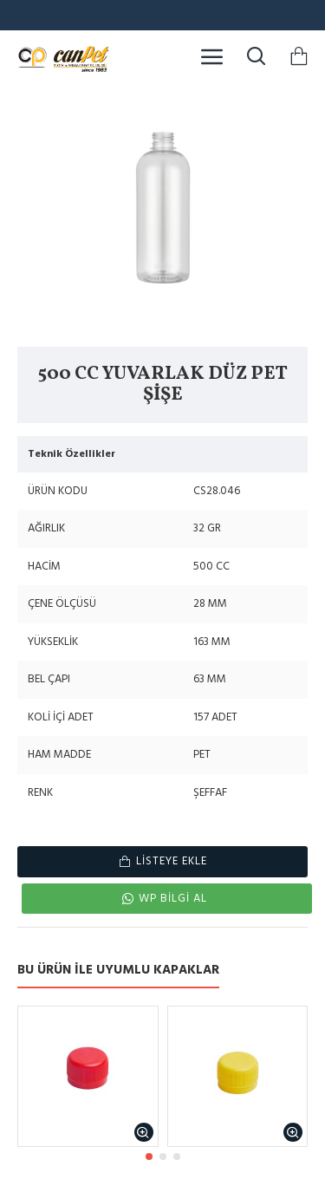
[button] (149, 1156)
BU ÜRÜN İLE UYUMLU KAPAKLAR (118, 970)
